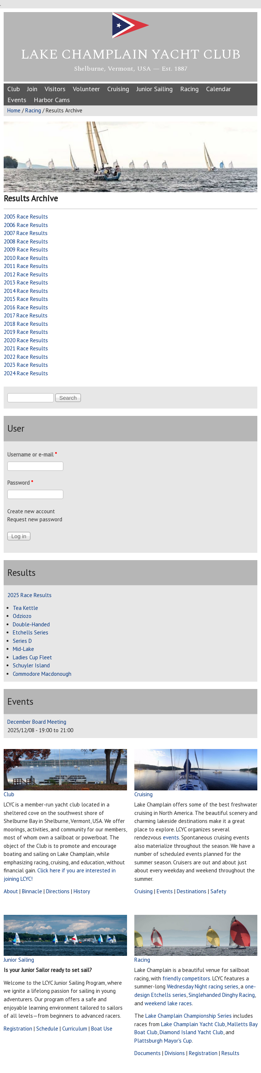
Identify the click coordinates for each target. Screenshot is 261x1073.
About (11, 891)
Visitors (55, 89)
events (171, 837)
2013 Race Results (26, 282)
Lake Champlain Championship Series (188, 1015)
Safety (218, 891)
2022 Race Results (26, 356)
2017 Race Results (26, 315)
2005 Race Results (26, 216)
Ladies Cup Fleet (32, 657)
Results (230, 1053)
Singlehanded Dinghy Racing (222, 994)
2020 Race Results (26, 340)
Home (13, 110)
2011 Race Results (26, 265)
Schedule (47, 1028)
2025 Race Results (29, 595)
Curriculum (74, 1028)
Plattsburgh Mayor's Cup (163, 1040)
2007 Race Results (26, 233)
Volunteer (86, 89)
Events (16, 100)
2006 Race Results (26, 224)
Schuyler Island (31, 665)
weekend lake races (168, 1003)
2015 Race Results (26, 298)
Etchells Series (30, 632)
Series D (22, 640)
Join (32, 89)
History (82, 891)
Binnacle (32, 891)
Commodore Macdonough (42, 673)
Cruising (118, 89)
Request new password (34, 519)
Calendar (218, 89)
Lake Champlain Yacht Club (131, 54)
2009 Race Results (26, 249)
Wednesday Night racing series (202, 986)
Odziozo (22, 615)
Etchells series (168, 994)
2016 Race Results (26, 307)
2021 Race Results (26, 348)
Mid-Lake (23, 648)
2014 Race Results (26, 290)
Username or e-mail (32, 454)
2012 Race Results (26, 274)
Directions (58, 891)
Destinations (191, 891)
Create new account (31, 511)
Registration (18, 1028)
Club (13, 89)
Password (20, 482)
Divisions (175, 1053)
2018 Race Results (26, 323)
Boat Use (101, 1028)
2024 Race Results (26, 373)
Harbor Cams (52, 100)
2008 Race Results (26, 241)
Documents (147, 1053)
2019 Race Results (26, 331)
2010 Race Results (26, 257)
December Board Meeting (36, 721)
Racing (189, 89)
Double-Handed (31, 624)
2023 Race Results (26, 364)
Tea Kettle (25, 607)
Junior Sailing (155, 89)
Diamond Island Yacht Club (191, 1032)
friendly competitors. (187, 978)
